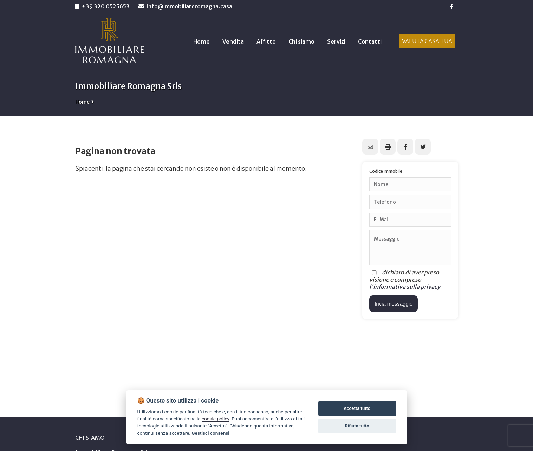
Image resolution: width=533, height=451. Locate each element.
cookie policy (215, 418)
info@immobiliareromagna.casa (185, 6)
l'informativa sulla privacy (404, 286)
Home (82, 102)
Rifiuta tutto (357, 426)
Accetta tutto (357, 408)
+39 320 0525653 (106, 6)
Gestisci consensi (210, 433)
